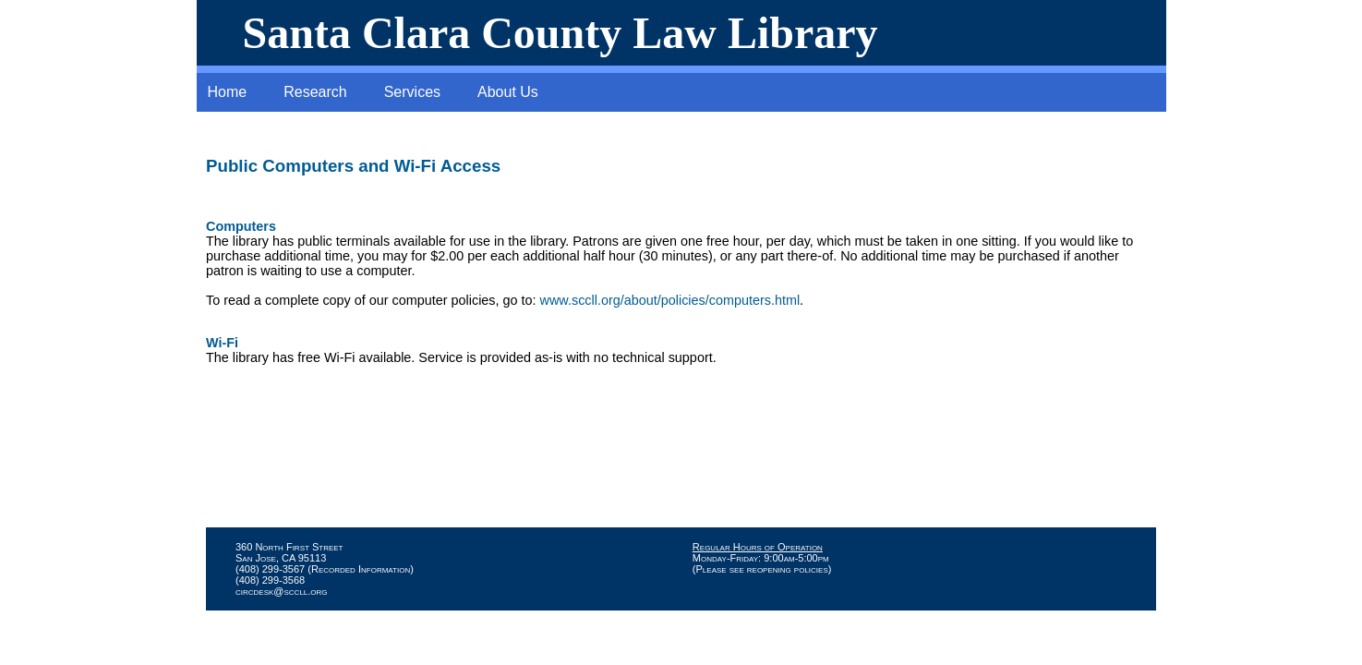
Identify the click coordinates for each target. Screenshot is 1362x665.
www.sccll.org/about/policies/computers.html (670, 300)
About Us (507, 92)
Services (412, 92)
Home (227, 92)
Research (314, 92)
